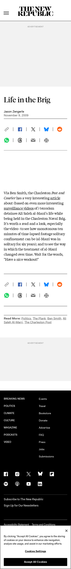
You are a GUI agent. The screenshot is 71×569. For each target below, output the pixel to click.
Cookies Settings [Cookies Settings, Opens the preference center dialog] (35, 551)
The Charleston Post (37, 322)
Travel (42, 406)
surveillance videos (19, 208)
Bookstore (45, 413)
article (55, 197)
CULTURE (9, 420)
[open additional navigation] (6, 8)
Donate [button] (43, 420)
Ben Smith (54, 318)
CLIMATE (9, 413)
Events (43, 399)
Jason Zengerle (14, 111)
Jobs (41, 449)
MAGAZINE (10, 427)
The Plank (39, 318)
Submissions (46, 456)
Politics (26, 318)
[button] (8, 129)
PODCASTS (11, 434)
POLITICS (9, 406)
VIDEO (7, 442)
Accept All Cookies (35, 562)
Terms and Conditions (43, 524)
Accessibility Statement (16, 524)
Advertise (44, 427)
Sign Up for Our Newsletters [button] (21, 505)
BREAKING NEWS (14, 398)
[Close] (66, 531)
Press (42, 442)
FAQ (41, 435)
